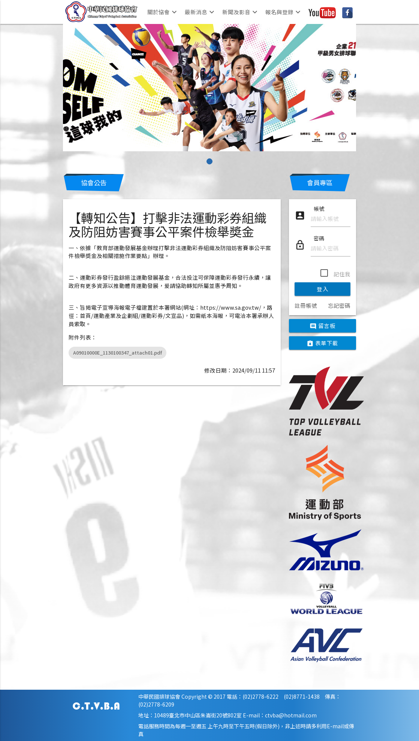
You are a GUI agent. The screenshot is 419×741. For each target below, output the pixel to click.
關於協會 (163, 12)
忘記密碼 (339, 305)
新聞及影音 (240, 12)
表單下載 (322, 343)
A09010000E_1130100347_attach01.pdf (117, 352)
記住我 (342, 274)
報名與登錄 (283, 12)
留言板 (322, 326)
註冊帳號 (306, 305)
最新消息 (200, 12)
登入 (322, 289)
